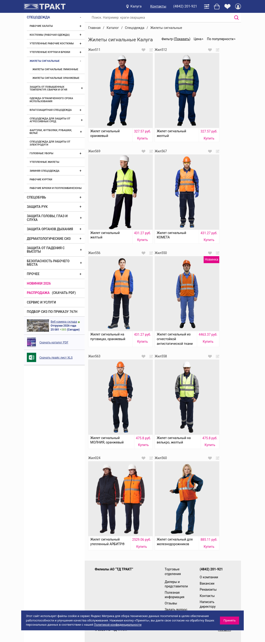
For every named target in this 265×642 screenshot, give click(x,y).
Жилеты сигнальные (44, 61)
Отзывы (171, 603)
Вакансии (207, 583)
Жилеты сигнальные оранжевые (55, 78)
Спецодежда (38, 17)
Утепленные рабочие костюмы (52, 43)
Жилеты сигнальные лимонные (55, 69)
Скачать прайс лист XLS (56, 357)
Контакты (158, 6)
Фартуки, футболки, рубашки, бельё (51, 132)
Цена (197, 39)
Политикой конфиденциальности (118, 624)
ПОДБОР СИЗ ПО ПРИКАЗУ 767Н (52, 312)
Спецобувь (36, 197)
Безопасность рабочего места (48, 262)
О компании (209, 577)
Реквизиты (208, 589)
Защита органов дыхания (50, 229)
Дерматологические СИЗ (49, 239)
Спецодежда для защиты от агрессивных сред (50, 120)
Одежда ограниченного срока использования (51, 100)
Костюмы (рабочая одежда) (50, 34)
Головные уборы (41, 153)
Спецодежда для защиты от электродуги (50, 143)
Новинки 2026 (39, 283)
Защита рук (37, 207)
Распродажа (38, 293)
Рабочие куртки (41, 179)
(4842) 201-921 (185, 6)
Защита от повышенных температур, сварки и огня (48, 88)
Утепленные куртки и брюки (50, 52)
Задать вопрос (176, 609)
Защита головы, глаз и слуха (47, 217)
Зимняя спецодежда (44, 170)
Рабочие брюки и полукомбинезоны (56, 188)
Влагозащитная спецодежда (51, 110)
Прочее (33, 274)
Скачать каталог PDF (53, 342)
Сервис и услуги (41, 302)
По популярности (220, 39)
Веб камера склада (64, 321)
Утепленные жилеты (44, 162)
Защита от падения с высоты (46, 249)
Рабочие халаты (41, 26)
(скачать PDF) (64, 293)
